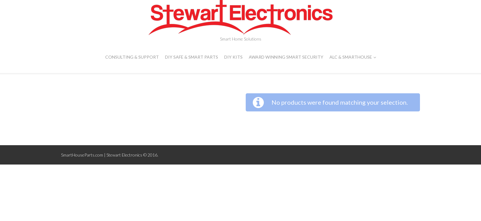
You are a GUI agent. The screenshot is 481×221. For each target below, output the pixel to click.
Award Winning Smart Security (286, 57)
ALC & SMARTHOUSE (352, 57)
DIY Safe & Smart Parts (191, 57)
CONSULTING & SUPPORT (132, 57)
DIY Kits (233, 57)
